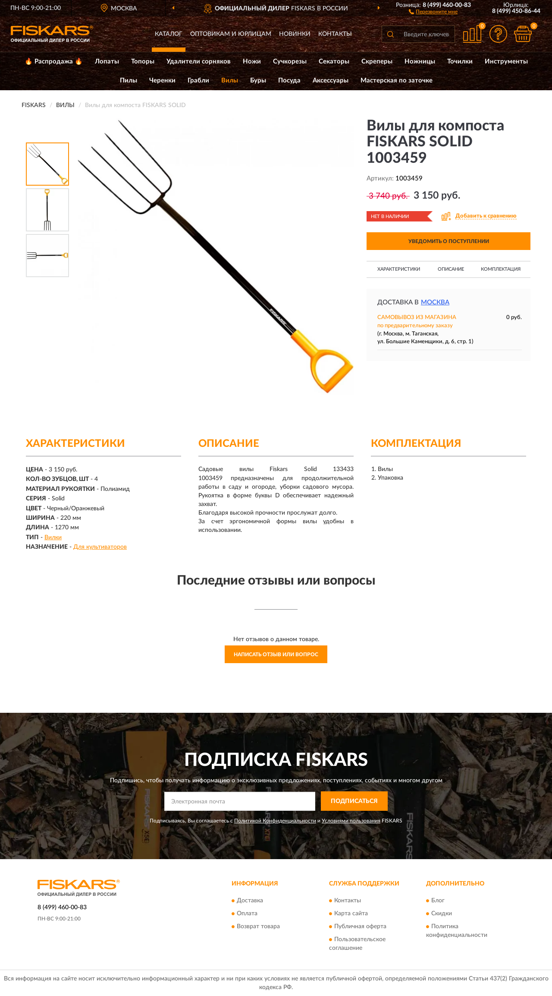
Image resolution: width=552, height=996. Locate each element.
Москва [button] (435, 302)
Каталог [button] (168, 34)
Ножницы (420, 61)
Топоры (142, 61)
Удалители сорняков (198, 61)
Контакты (335, 34)
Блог (438, 901)
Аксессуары (330, 80)
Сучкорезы (290, 61)
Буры (258, 80)
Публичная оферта (360, 926)
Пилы (128, 80)
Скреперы (376, 61)
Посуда (289, 80)
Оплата (247, 914)
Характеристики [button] (398, 269)
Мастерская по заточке (397, 80)
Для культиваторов (100, 547)
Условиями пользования (351, 820)
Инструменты (506, 61)
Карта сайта (351, 914)
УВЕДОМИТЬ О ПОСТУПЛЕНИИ (448, 241)
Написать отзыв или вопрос (276, 654)
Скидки (441, 914)
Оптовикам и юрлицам (230, 34)
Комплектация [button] (501, 269)
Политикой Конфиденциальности (275, 820)
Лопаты (107, 61)
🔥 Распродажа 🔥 (54, 61)
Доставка (250, 901)
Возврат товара (258, 926)
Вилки (53, 537)
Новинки (294, 34)
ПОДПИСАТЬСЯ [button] (354, 801)
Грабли (198, 80)
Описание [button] (451, 269)
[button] (433, 11)
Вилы (229, 80)
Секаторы (334, 61)
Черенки (162, 80)
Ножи (252, 61)
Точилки (460, 61)
